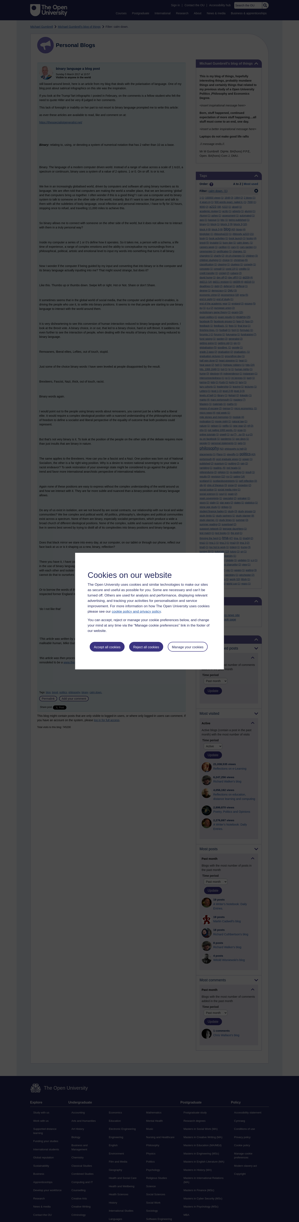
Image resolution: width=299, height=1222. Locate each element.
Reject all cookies (146, 647)
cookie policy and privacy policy (136, 611)
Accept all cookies (107, 647)
